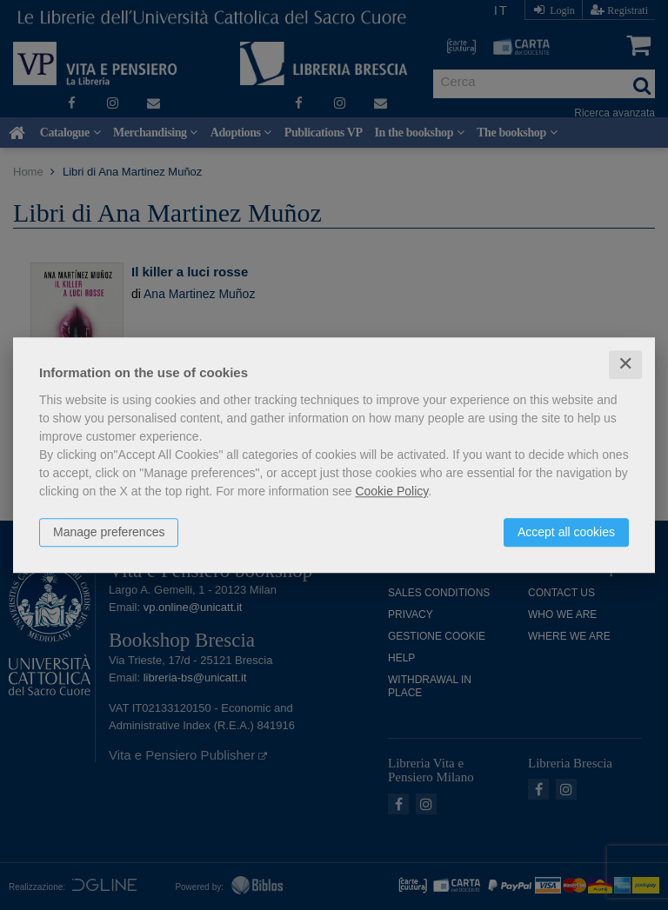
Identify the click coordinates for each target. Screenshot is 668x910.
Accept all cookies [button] (566, 532)
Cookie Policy (391, 491)
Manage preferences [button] (108, 532)
